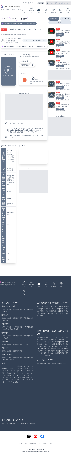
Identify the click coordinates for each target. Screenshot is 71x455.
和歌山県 (5, 338)
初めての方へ (24, 443)
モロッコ (29, 373)
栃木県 (9, 318)
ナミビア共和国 (6, 375)
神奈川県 (5, 320)
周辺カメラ (54, 19)
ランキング (65, 19)
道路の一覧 (25, 61)
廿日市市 (24, 19)
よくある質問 (24, 423)
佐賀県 (9, 357)
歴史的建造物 (52, 363)
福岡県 (3, 357)
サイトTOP (24, 10)
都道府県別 (31, 10)
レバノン (22, 373)
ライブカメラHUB (39, 449)
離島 (54, 311)
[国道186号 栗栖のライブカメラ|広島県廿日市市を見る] (59, 64)
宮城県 (20, 309)
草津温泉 (43, 353)
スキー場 (60, 306)
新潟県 (3, 327)
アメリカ (11, 382)
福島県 (5, 311)
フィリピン (9, 377)
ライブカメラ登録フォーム (9, 423)
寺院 (50, 311)
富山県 (9, 327)
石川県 (15, 327)
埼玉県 (20, 318)
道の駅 (57, 353)
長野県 (31, 327)
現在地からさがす (27, 3)
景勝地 (44, 363)
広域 (16, 382)
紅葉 (61, 311)
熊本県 (20, 357)
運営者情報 (32, 443)
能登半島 (63, 351)
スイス (17, 380)
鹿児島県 (5, 360)
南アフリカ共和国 (19, 377)
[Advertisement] (24, 107)
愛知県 (16, 329)
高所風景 (47, 355)
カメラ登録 (68, 10)
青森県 (9, 309)
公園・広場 (55, 344)
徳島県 (3, 351)
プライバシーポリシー (45, 443)
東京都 (31, 318)
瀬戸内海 (41, 351)
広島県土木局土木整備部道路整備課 (18, 34)
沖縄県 (12, 360)
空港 (46, 306)
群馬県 (15, 318)
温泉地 (59, 363)
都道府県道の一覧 (27, 65)
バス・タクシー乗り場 (49, 339)
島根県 (9, 344)
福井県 (20, 327)
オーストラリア (6, 366)
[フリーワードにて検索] (47, 3)
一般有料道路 (54, 342)
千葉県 (26, 318)
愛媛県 (15, 351)
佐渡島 (62, 342)
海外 (60, 11)
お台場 (39, 337)
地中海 (62, 344)
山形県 (31, 309)
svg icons (33, 451)
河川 (46, 11)
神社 (46, 311)
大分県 (26, 357)
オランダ (15, 375)
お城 (61, 308)
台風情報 (53, 11)
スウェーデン (10, 380)
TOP (5, 19)
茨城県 (3, 318)
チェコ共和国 (8, 368)
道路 (38, 11)
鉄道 (39, 308)
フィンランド (18, 368)
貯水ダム (50, 353)
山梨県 (26, 327)
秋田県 (26, 309)
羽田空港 (56, 351)
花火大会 (50, 313)
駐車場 (66, 306)
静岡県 (10, 329)
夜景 (43, 308)
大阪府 (20, 335)
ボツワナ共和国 (17, 366)
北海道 (3, 309)
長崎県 (15, 357)
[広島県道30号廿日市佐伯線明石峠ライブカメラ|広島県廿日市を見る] (59, 96)
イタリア (15, 373)
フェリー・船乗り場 (43, 342)
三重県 (3, 335)
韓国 (27, 377)
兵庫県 (26, 335)
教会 (49, 346)
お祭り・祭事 (59, 313)
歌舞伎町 (43, 348)
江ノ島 (50, 348)
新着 (59, 22)
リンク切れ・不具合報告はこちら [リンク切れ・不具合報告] (35, 40)
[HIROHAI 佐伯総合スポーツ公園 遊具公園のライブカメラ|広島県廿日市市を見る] (59, 53)
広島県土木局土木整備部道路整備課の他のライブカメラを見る (24, 46)
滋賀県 (9, 335)
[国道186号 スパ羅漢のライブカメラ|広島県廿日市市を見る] (59, 85)
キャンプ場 (52, 306)
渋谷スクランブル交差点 (61, 348)
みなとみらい (46, 337)
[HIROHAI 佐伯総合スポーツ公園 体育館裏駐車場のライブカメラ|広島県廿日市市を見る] (59, 32)
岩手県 (15, 309)
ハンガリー (21, 371)
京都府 (15, 335)
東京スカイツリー (57, 346)
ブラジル (26, 366)
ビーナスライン (62, 339)
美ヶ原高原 (48, 351)
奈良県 (31, 335)
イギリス (28, 380)
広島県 (14, 19)
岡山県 (15, 344)
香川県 (9, 351)
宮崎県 (31, 357)
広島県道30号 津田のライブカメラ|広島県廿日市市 (19, 23)
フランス (26, 368)
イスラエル (7, 373)
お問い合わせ (33, 423)
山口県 (26, 344)
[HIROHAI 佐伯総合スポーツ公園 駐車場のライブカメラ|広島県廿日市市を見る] (59, 43)
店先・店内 (42, 346)
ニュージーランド (25, 375)
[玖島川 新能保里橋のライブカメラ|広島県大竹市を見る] (59, 106)
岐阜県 (5, 329)
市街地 (39, 363)
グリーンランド (12, 371)
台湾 (22, 380)
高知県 (20, 351)
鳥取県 (3, 344)
